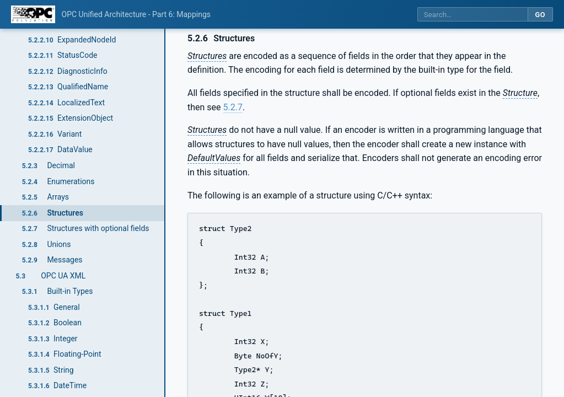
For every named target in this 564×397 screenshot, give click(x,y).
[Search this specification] (472, 14)
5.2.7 (233, 107)
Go (540, 14)
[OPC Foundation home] (33, 14)
